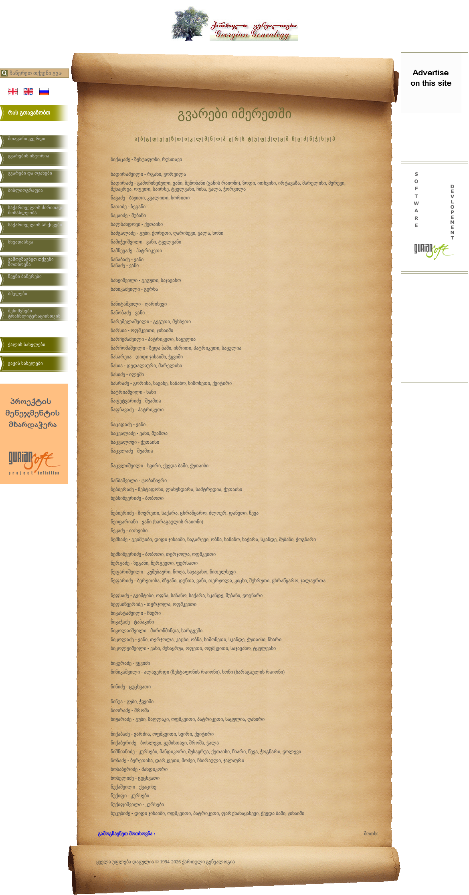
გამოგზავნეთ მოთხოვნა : (126, 834)
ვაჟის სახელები (25, 363)
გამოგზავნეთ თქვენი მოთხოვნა (31, 262)
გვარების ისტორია (28, 155)
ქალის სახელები (26, 344)
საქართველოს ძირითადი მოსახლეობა (36, 210)
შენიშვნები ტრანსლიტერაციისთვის (34, 313)
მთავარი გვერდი (26, 138)
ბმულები (17, 293)
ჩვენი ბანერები (25, 276)
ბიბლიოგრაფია (25, 190)
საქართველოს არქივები (35, 224)
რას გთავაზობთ (29, 113)
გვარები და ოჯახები (30, 173)
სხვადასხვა (20, 241)
